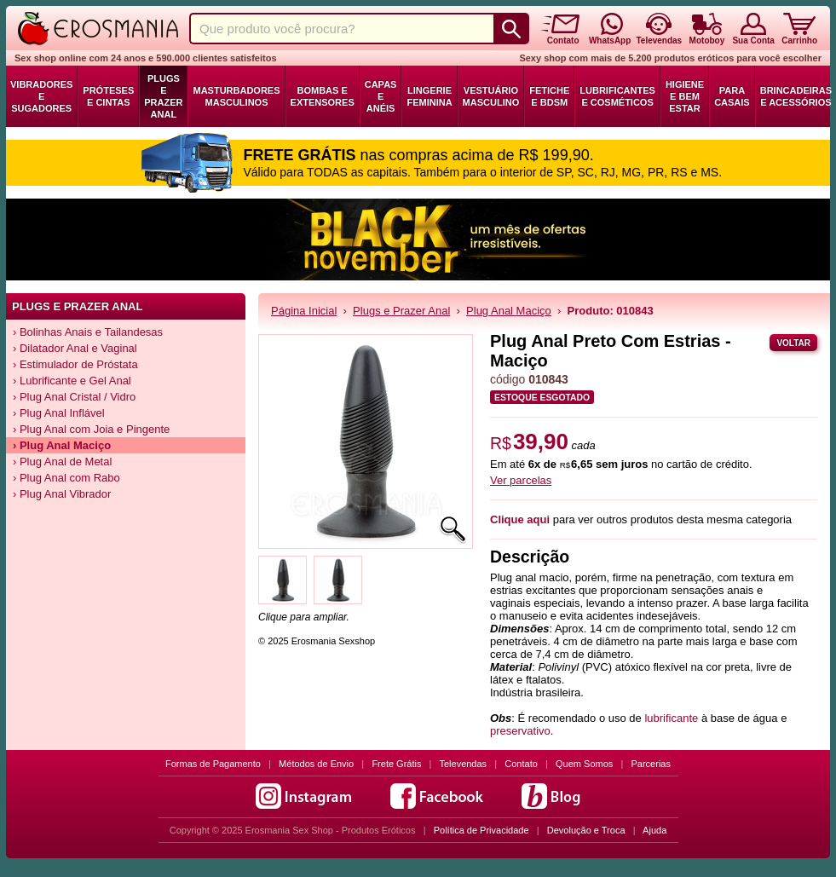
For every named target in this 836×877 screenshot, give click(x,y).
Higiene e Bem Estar (685, 96)
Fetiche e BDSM (549, 96)
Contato (521, 764)
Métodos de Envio (316, 764)
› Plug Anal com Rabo (66, 477)
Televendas (463, 764)
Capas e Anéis (381, 96)
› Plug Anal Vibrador (62, 494)
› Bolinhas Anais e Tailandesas (88, 332)
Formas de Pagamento (213, 764)
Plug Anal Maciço (508, 310)
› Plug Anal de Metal (62, 461)
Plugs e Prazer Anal (163, 96)
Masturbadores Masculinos (236, 96)
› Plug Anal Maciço (62, 445)
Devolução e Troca (586, 830)
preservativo (520, 730)
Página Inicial (304, 310)
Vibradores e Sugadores (41, 96)
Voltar (793, 343)
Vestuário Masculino (491, 96)
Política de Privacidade (481, 830)
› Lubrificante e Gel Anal (72, 380)
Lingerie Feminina (429, 96)
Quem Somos (584, 764)
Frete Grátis (396, 764)
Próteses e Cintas (108, 96)
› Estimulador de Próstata (75, 364)
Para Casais (732, 96)
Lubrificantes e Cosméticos (617, 96)
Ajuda (654, 830)
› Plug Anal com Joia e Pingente (91, 429)
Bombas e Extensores (323, 96)
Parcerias (651, 764)
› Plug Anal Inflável (59, 413)
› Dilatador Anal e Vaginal (75, 348)
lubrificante (671, 718)
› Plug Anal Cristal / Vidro (74, 396)
